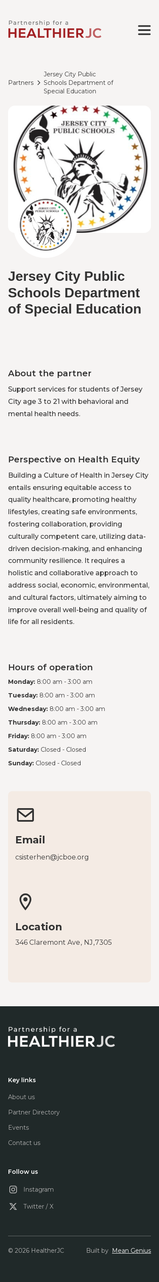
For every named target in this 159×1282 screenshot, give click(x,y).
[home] (54, 30)
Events (18, 1127)
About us (21, 1097)
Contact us (24, 1143)
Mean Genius (131, 1250)
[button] (142, 30)
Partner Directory (34, 1112)
